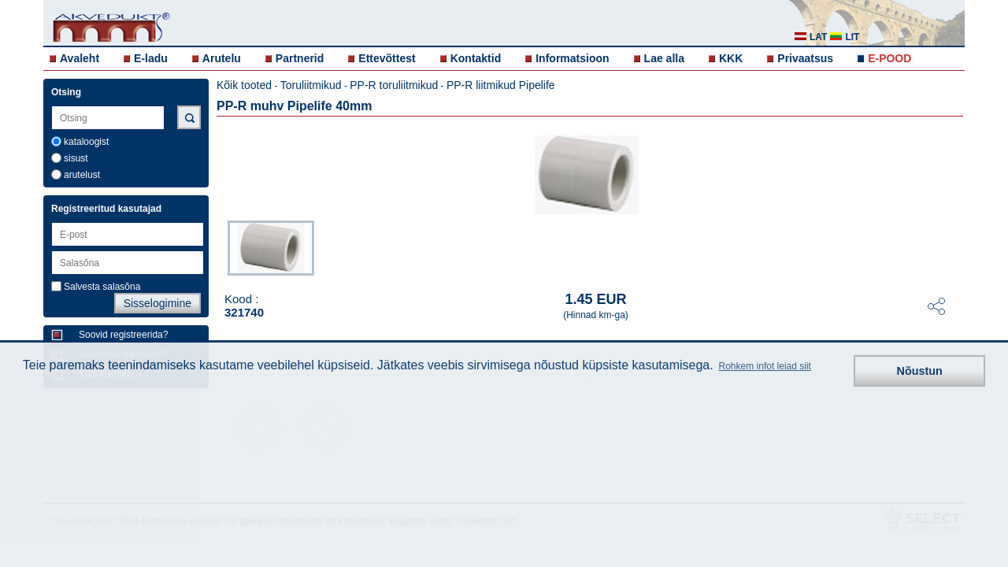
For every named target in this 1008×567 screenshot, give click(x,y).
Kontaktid (476, 58)
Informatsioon (572, 58)
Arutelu (221, 58)
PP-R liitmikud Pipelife (501, 85)
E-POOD (889, 58)
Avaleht (79, 58)
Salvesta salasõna (102, 286)
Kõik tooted (244, 85)
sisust (76, 158)
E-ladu (151, 58)
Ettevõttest (386, 58)
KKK (731, 58)
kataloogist (86, 141)
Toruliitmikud (311, 85)
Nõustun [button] (920, 371)
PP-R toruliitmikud (394, 85)
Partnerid (300, 58)
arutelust (82, 174)
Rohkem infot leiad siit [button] (765, 366)
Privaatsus (805, 58)
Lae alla (664, 58)
